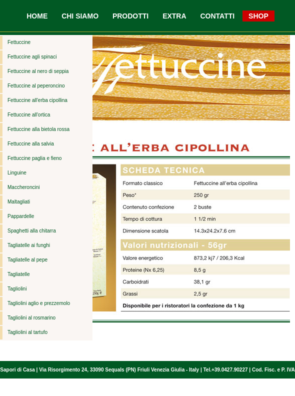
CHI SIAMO (80, 16)
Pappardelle (21, 216)
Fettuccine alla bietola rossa (39, 129)
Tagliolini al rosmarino (32, 317)
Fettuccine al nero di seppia (38, 71)
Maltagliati (19, 201)
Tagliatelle (19, 274)
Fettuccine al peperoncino (36, 85)
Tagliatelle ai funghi (29, 245)
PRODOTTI (130, 16)
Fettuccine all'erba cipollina (38, 100)
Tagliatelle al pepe (28, 259)
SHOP (258, 16)
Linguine (17, 173)
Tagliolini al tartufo (28, 332)
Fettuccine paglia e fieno (35, 158)
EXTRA (174, 16)
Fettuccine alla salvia (31, 143)
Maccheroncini (24, 187)
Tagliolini (17, 289)
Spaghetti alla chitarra (32, 231)
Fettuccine (19, 42)
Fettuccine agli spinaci (32, 57)
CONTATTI (217, 16)
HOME (37, 16)
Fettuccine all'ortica (29, 115)
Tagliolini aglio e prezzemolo (39, 303)
